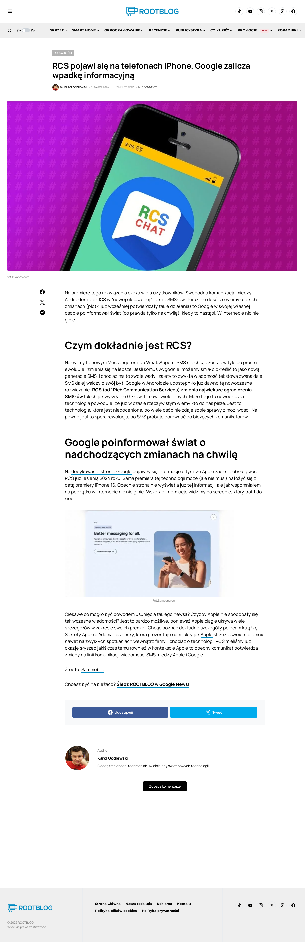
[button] (10, 11)
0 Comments (150, 87)
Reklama (164, 904)
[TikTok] (240, 11)
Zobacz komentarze (164, 786)
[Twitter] (272, 11)
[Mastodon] (283, 11)
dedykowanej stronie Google (102, 471)
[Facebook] (294, 11)
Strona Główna (108, 904)
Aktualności (63, 53)
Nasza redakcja (139, 904)
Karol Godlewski (113, 758)
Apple (207, 634)
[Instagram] (261, 11)
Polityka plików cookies (116, 911)
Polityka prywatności (160, 911)
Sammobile (93, 669)
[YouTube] (250, 11)
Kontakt (184, 904)
